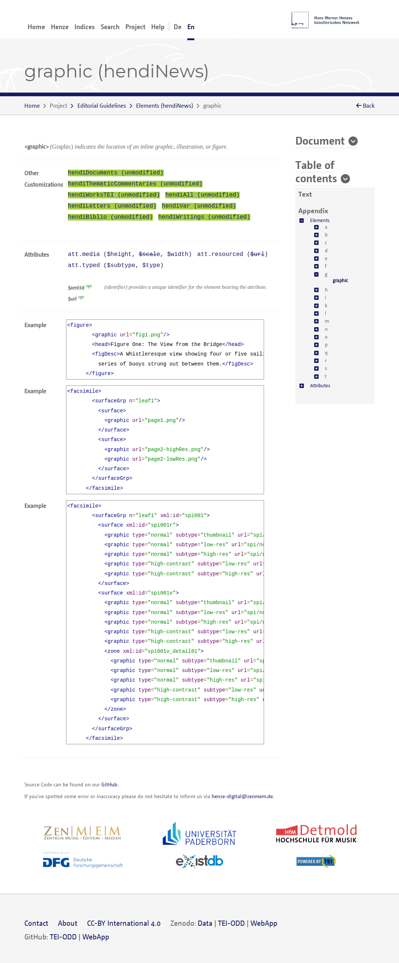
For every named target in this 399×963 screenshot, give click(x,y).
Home (36, 26)
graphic (340, 280)
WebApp (263, 923)
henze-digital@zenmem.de (242, 796)
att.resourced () (232, 254)
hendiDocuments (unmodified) (115, 173)
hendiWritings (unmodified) (204, 217)
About (67, 923)
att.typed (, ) (115, 265)
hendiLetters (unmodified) (112, 206)
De (177, 26)
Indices (84, 26)
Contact (36, 923)
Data (205, 923)
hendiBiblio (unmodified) (110, 217)
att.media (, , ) (130, 254)
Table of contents (316, 171)
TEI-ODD (231, 923)
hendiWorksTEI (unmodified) (114, 195)
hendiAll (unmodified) (202, 195)
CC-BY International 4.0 (124, 923)
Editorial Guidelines (101, 105)
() (164, 105)
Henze (60, 26)
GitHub (109, 784)
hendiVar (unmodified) (199, 206)
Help (157, 26)
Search (110, 26)
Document (320, 140)
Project (135, 26)
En (190, 26)
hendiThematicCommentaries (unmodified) (135, 184)
